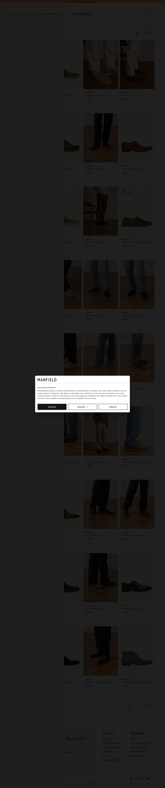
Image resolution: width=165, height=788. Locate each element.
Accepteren (52, 407)
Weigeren (113, 407)
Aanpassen (82, 407)
